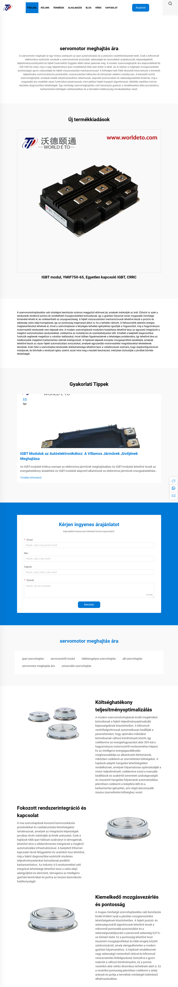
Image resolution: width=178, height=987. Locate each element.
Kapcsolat (111, 7)
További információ (31, 477)
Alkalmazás (75, 7)
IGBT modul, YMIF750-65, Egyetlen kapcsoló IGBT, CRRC (89, 277)
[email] (173, 495)
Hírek (98, 7)
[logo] (7, 7)
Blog (88, 7)
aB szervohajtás (132, 658)
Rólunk (45, 7)
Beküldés (89, 604)
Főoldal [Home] (32, 7)
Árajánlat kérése (141, 9)
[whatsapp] (173, 488)
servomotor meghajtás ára (38, 666)
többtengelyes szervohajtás (99, 658)
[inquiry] (173, 481)
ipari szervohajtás (33, 658)
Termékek (58, 7)
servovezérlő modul (63, 658)
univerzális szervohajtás (76, 666)
